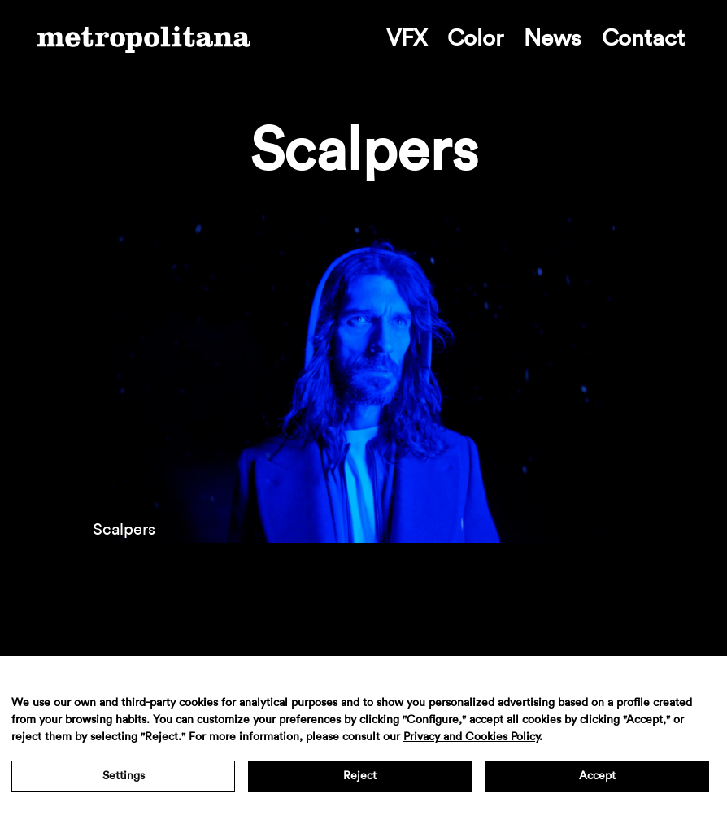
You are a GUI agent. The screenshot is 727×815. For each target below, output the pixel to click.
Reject (360, 776)
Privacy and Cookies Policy (471, 737)
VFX (406, 38)
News (552, 38)
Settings (123, 776)
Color (475, 38)
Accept (597, 776)
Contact (643, 38)
